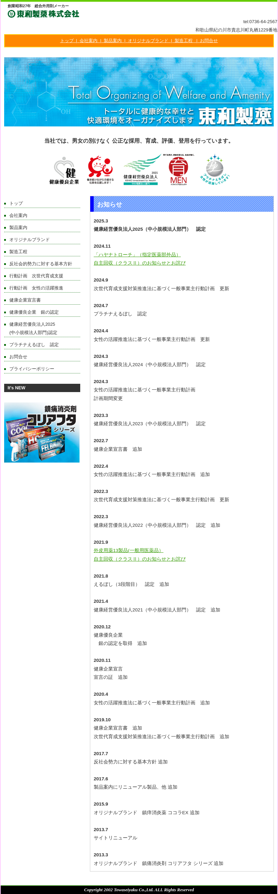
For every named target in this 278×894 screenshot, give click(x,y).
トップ (67, 40)
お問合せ (209, 40)
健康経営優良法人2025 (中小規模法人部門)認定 (44, 328)
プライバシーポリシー (31, 368)
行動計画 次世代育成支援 (36, 275)
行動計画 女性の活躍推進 (36, 288)
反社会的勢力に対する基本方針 (40, 263)
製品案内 (113, 40)
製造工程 (184, 40)
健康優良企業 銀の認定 (34, 312)
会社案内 (89, 40)
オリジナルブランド (148, 40)
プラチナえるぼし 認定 (34, 344)
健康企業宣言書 (25, 300)
